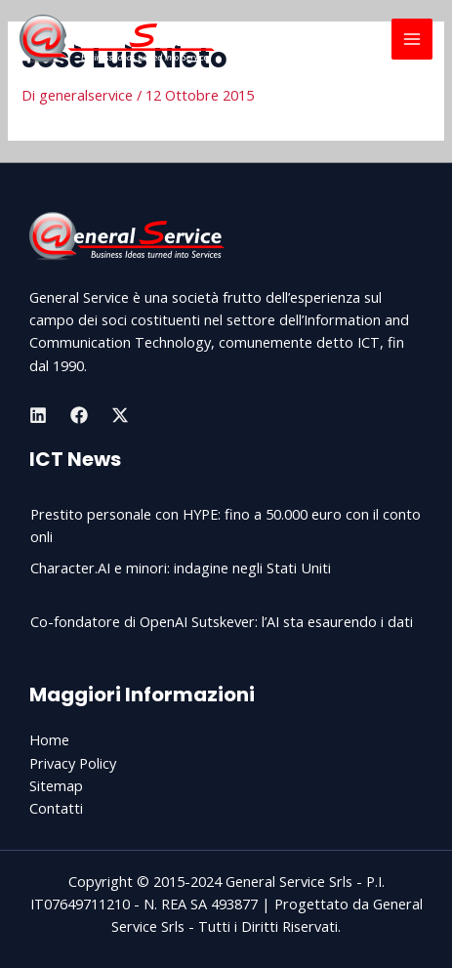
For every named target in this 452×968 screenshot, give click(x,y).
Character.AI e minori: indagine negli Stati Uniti (180, 567)
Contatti (56, 808)
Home (49, 739)
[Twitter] (120, 415)
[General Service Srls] (117, 39)
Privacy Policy (72, 763)
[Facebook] (79, 415)
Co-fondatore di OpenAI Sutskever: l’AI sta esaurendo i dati (221, 621)
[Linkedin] (38, 415)
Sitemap (56, 785)
